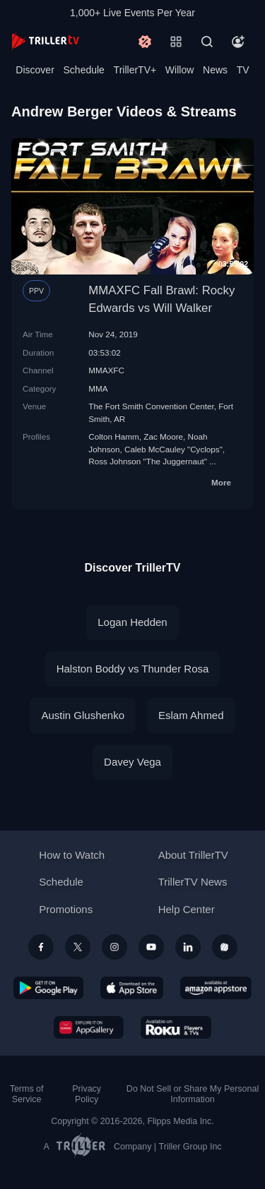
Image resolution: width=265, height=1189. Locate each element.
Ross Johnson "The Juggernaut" (147, 461)
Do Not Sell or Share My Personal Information (192, 1094)
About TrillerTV (193, 855)
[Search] (207, 41)
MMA (97, 388)
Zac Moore (163, 436)
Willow (179, 70)
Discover (35, 70)
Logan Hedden (132, 622)
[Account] (238, 41)
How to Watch (72, 855)
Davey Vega (132, 762)
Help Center (186, 909)
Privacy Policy (86, 1094)
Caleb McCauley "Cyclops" (173, 449)
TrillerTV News (193, 882)
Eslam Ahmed (191, 715)
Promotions (66, 909)
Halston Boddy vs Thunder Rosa (133, 669)
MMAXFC (106, 370)
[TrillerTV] (45, 41)
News (215, 70)
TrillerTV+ (135, 70)
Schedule (84, 70)
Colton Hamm (113, 436)
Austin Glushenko (82, 715)
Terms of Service (27, 1094)
